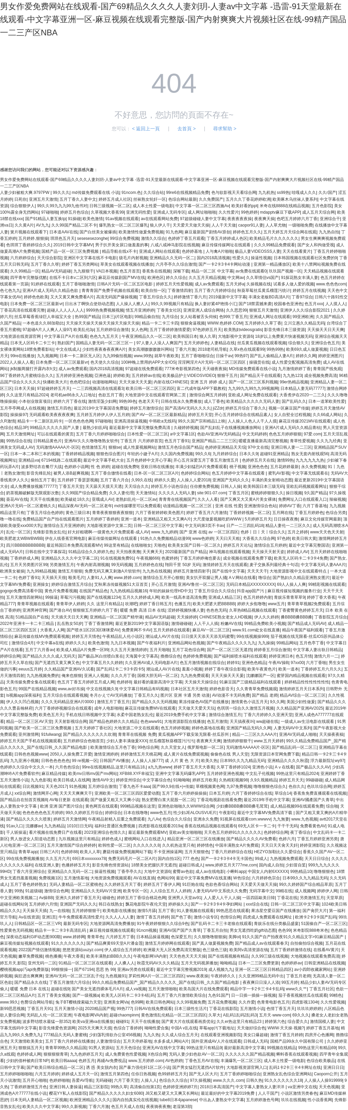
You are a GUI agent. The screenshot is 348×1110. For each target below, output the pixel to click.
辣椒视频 (337, 499)
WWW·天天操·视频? (285, 1028)
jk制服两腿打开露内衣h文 (33, 368)
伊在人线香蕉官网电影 (65, 538)
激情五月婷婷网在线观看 (167, 943)
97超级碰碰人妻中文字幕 (202, 218)
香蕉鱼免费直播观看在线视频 (319, 793)
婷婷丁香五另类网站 (80, 264)
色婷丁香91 (28, 577)
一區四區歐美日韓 (258, 897)
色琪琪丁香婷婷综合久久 (28, 245)
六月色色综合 (67, 767)
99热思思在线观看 (232, 910)
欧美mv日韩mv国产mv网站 (92, 773)
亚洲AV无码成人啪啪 (298, 734)
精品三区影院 (96, 1086)
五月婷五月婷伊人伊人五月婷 (102, 414)
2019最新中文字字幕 (227, 297)
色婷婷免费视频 (197, 656)
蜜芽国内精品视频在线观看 (301, 675)
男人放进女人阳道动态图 (33, 838)
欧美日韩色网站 (160, 1002)
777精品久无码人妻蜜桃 (65, 1034)
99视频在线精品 (281, 1047)
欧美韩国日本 (185, 336)
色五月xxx (313, 303)
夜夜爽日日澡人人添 (261, 982)
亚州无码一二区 (42, 963)
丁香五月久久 (146, 695)
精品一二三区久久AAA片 (254, 734)
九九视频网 (47, 355)
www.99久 (9, 1002)
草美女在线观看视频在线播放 (126, 264)
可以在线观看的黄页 (55, 434)
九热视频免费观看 (286, 858)
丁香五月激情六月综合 (69, 982)
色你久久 (297, 786)
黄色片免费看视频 (61, 591)
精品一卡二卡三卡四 (160, 323)
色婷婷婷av (291, 963)
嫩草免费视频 (30, 956)
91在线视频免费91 (117, 558)
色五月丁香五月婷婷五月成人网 (86, 682)
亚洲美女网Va (116, 1002)
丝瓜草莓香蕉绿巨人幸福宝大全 (43, 316)
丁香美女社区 (169, 310)
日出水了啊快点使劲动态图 (89, 303)
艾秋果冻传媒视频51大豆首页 (121, 584)
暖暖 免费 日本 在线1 (29, 989)
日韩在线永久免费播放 (181, 401)
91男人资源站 (101, 1047)
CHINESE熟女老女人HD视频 (225, 617)
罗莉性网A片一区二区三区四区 (156, 976)
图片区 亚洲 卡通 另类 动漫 (185, 695)
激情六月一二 (326, 656)
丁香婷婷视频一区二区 (249, 512)
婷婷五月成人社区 (115, 199)
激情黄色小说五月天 (249, 701)
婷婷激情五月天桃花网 (141, 754)
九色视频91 (115, 976)
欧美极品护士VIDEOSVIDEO (188, 375)
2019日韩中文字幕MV (73, 245)
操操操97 (18, 414)
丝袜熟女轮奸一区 (149, 199)
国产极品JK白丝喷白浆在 (100, 656)
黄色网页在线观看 (101, 806)
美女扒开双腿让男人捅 (206, 577)
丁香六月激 (185, 349)
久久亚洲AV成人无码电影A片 (151, 662)
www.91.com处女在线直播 (256, 630)
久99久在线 (141, 480)
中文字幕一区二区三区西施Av (202, 205)
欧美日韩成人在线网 (71, 780)
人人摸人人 (335, 303)
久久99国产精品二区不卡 (74, 225)
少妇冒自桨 (295, 865)
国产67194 (83, 969)
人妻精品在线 (222, 343)
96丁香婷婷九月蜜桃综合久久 (26, 375)
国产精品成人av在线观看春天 (261, 943)
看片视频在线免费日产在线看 (55, 832)
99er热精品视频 (294, 382)
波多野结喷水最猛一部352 (46, 1021)
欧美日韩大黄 (304, 538)
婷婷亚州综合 (128, 780)
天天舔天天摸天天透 (103, 486)
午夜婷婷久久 (223, 976)
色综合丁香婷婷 (128, 1028)
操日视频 (294, 493)
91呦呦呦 (181, 780)
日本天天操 (24, 388)
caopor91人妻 (250, 225)
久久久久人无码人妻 (176, 493)
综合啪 (332, 806)
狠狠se (114, 447)
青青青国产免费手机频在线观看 (110, 290)
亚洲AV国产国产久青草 (180, 930)
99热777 (124, 1008)
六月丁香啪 (316, 662)
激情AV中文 (103, 780)
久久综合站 (153, 192)
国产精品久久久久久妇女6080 (116, 1093)
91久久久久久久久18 (283, 1080)
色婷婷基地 (192, 251)
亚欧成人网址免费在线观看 (252, 395)
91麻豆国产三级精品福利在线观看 (250, 682)
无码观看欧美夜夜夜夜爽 (51, 414)
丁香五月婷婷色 (309, 512)
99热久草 (119, 1086)
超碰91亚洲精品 (274, 453)
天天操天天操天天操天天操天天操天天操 (102, 323)
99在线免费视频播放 (24, 858)
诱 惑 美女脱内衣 (101, 1067)
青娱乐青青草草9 (289, 597)
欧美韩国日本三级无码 (263, 486)
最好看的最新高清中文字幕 (158, 682)
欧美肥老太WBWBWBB (21, 538)
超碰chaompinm (124, 1015)
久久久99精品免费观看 (274, 245)
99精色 (335, 995)
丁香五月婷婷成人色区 (227, 238)
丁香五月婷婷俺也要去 (200, 558)
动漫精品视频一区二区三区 (188, 505)
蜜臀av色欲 (183, 871)
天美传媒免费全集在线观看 (30, 682)
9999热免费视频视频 (105, 310)
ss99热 (283, 192)
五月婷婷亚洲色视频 (74, 375)
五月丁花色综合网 (188, 649)
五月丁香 (166, 910)
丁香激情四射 (180, 290)
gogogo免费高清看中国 (21, 591)
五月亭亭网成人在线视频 (22, 408)
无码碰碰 (103, 1080)
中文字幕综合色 (156, 780)
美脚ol (234, 936)
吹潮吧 (131, 603)
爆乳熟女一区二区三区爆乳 (123, 225)
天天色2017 (56, 786)
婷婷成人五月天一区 (80, 1074)
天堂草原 (334, 897)
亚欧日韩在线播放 (157, 466)
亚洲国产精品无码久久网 (248, 728)
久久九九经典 (328, 440)
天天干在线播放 (44, 499)
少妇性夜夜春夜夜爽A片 (104, 349)
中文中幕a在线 (49, 643)
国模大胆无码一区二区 (157, 675)
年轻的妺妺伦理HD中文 (170, 591)
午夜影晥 (227, 812)
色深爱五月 (181, 936)
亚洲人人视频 (96, 675)
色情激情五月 (94, 447)
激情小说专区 (206, 917)
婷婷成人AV (297, 551)
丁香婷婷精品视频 (78, 453)
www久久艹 (296, 989)
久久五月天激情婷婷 (128, 649)
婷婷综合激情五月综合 (71, 584)
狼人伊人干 (160, 225)
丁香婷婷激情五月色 (28, 1086)
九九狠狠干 (83, 271)
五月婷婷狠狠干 (86, 910)
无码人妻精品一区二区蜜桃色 (75, 884)
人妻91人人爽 (99, 577)
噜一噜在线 (10, 519)
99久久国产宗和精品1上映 (201, 421)
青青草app (27, 851)
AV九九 (42, 225)
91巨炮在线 (192, 884)
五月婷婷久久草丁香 (263, 323)
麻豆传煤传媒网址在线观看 (226, 245)
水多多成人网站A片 (171, 1041)
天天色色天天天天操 (187, 956)
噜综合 (264, 577)
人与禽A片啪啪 (219, 251)
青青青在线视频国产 (177, 499)
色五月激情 (217, 721)
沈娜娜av (33, 826)
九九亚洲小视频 (24, 760)
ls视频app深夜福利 (23, 695)
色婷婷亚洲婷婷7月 (180, 1086)
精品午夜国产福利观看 (302, 630)
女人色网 (139, 329)
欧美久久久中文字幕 (40, 1106)
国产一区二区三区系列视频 (253, 382)
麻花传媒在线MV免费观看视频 (41, 636)
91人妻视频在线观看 (195, 910)
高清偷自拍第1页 (145, 1086)
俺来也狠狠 (72, 675)
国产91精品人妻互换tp (45, 218)
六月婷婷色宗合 (265, 878)
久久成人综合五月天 (179, 1034)
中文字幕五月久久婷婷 (102, 662)
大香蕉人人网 (52, 630)
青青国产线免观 (327, 368)
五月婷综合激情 (102, 786)
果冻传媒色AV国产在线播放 (204, 701)
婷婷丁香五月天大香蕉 (194, 767)
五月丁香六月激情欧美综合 (181, 995)
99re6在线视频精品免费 (187, 192)
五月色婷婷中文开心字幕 (148, 460)
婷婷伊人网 (327, 891)
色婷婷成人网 (29, 1054)
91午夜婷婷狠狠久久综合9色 (162, 923)
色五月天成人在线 (127, 1106)
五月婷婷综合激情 (112, 329)
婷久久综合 (176, 277)
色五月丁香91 (176, 440)
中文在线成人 (68, 349)
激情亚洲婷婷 (106, 754)
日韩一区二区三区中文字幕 (158, 525)
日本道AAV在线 (63, 232)
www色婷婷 (202, 538)
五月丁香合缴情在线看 (111, 473)
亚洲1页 (49, 917)
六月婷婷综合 (22, 257)
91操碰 (74, 218)
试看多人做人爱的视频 (293, 284)
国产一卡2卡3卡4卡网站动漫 (224, 264)
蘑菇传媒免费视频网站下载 (127, 851)
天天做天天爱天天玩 (196, 708)
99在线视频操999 (252, 636)
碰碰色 (108, 897)
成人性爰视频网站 (139, 447)
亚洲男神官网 (34, 610)
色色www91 (151, 721)
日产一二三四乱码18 (244, 525)
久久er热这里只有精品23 (239, 1021)
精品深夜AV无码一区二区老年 (85, 505)
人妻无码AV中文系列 (292, 728)
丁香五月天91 (39, 1008)
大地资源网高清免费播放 (112, 923)
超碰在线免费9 (125, 466)
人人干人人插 (206, 623)
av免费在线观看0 (251, 271)
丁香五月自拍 (215, 930)
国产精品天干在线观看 (260, 375)
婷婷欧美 (121, 375)
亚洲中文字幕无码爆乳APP (179, 773)
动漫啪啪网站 (104, 382)
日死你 (20, 199)
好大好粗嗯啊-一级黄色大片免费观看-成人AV (108, 532)
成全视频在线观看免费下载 (247, 558)
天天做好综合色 (251, 1028)
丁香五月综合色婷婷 (45, 512)
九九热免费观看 (194, 675)
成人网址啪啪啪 (202, 212)
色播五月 (182, 603)
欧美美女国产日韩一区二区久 (194, 545)
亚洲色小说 (262, 767)
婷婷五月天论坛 (237, 545)
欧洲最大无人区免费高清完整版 (172, 949)
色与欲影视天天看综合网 (233, 192)
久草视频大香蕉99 (107, 212)
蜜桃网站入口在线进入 (144, 838)
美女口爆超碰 (255, 1034)
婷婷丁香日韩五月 (155, 603)
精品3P (21, 427)
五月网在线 (282, 512)
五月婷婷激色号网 (262, 1099)
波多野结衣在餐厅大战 (41, 466)
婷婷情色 (205, 845)
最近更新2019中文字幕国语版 (142, 623)
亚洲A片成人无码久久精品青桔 (292, 427)
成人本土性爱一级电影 (153, 205)
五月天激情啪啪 (162, 989)
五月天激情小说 (68, 1008)
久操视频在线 (258, 284)
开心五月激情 (163, 584)
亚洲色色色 (258, 466)
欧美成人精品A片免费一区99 (82, 649)
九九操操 (266, 643)
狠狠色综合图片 (110, 453)
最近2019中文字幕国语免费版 (101, 408)
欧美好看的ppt (244, 205)
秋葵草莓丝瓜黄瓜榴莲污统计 (263, 290)
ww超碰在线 (267, 721)
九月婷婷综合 (224, 453)
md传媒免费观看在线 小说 (95, 192)
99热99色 (127, 401)
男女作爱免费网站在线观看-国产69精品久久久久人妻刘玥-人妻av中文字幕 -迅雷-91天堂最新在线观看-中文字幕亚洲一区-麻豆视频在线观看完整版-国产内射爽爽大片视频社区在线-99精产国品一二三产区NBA (173, 19)
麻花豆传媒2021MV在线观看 (305, 421)
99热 (18, 891)
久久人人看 (207, 499)
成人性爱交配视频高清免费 (296, 362)
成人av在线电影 (209, 871)
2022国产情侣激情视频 (39, 949)
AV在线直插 (144, 878)
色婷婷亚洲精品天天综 (225, 447)
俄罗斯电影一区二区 (205, 747)
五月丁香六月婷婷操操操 (184, 793)
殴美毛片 (76, 577)
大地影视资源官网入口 (246, 1067)
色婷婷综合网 (276, 832)
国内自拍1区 (169, 858)
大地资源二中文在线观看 (136, 728)
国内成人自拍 (271, 865)
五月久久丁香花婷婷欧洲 (248, 199)
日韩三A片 (49, 851)
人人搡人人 (124, 963)
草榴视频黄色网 (210, 786)
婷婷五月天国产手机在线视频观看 (30, 741)
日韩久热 (254, 1080)
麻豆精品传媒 (53, 773)
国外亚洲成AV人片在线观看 (216, 1041)
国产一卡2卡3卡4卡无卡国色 (227, 858)
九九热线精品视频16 (128, 591)
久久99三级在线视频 (269, 956)
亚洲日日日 (333, 1067)
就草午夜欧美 (166, 355)
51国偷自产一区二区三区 (323, 923)
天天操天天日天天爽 (325, 329)
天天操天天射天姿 (268, 551)
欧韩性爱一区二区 (114, 845)
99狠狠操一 (61, 969)
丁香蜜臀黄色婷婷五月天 (300, 610)
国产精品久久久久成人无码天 (48, 656)
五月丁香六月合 (114, 480)
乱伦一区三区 (18, 532)
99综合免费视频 (124, 238)
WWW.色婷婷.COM (225, 323)
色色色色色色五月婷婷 (42, 812)
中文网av (235, 277)
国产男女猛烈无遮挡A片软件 (198, 1067)
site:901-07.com (211, 493)
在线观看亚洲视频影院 (221, 1034)
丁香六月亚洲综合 (29, 871)
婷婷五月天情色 (86, 636)
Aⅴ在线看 (284, 767)
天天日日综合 (316, 858)
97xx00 (297, 662)
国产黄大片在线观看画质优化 (187, 1021)
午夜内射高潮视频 (92, 564)
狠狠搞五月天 (30, 1047)
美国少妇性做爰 (300, 701)
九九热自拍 (329, 232)
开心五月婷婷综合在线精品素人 (243, 414)
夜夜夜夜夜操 (239, 218)
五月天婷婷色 (196, 343)
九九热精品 (54, 826)
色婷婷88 (69, 851)
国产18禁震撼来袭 (255, 303)
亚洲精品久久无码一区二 (172, 257)
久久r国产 (327, 192)
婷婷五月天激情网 (69, 819)
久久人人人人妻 (119, 917)
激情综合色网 (56, 891)
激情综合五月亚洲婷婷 (64, 525)
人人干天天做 (223, 225)
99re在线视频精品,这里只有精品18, (114, 767)
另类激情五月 (62, 564)
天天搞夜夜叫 (242, 721)
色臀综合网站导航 (36, 1002)
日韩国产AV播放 (114, 760)
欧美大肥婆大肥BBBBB (214, 603)
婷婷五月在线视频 (309, 290)
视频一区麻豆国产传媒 (288, 408)
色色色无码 (216, 610)
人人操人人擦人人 (132, 303)
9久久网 (277, 701)
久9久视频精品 (263, 780)
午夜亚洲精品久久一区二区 (146, 336)
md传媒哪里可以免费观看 (137, 505)
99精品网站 (286, 643)
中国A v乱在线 (184, 1028)
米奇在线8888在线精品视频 (285, 205)
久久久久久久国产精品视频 (249, 1054)
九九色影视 (41, 780)
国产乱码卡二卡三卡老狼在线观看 (221, 923)
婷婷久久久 (75, 643)
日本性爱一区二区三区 (147, 434)
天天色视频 (329, 1086)
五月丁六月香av (39, 649)
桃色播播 (53, 956)
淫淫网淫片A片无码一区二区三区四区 (212, 362)
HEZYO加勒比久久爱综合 (277, 851)
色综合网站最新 (182, 199)
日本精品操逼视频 (152, 936)
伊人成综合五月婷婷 (122, 949)
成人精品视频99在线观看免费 (297, 806)
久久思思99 (236, 310)
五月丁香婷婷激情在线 (290, 949)
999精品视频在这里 (137, 806)
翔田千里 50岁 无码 (182, 564)
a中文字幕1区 (182, 434)
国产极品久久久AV (313, 767)
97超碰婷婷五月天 (53, 388)
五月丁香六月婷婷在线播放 (69, 1041)
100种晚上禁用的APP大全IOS (148, 362)
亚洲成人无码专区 (169, 212)
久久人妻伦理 (121, 493)
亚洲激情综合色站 (260, 505)
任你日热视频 (143, 1074)
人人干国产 (268, 1093)
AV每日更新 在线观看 (68, 799)
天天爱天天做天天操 (191, 225)
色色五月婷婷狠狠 (285, 434)
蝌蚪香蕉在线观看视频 (296, 1054)
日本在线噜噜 (135, 812)
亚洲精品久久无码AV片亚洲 (96, 891)
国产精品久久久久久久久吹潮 (89, 734)
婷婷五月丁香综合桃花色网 (141, 897)
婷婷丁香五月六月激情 (206, 512)
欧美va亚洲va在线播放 (93, 1021)
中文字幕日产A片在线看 (66, 336)
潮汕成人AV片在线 (162, 636)
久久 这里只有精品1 (105, 603)
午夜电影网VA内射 (150, 956)
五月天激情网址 (20, 434)
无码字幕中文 (261, 891)
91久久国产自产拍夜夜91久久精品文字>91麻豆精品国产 (293, 936)
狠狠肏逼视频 (192, 323)
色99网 (137, 1002)
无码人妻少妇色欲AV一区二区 (196, 1054)
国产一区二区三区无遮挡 (229, 649)
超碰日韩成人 (191, 865)
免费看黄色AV (313, 826)
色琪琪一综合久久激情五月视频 (245, 708)
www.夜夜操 (198, 976)
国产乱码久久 (294, 401)
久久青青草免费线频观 (256, 688)
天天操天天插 (34, 910)
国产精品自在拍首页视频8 (23, 799)
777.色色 (190, 858)
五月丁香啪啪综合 (197, 355)
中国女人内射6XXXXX (268, 871)
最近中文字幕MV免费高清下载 (265, 812)
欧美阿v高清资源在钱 (248, 949)
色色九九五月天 (104, 336)
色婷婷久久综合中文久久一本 (26, 767)
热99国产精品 (87, 316)
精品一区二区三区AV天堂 (29, 721)
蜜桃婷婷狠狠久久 (267, 493)
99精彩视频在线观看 (326, 584)
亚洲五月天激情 (43, 199)
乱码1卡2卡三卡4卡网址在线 (295, 1067)
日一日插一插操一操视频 (253, 995)
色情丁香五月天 (280, 1008)
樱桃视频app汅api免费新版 (24, 969)
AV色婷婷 (173, 1060)
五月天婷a (235, 284)
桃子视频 (237, 466)
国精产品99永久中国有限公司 (297, 1041)
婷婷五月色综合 (74, 212)
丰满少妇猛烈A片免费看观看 (201, 466)
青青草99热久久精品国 (65, 1047)
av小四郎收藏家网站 (312, 969)
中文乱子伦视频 (259, 773)
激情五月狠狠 (70, 571)
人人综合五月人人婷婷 (170, 891)
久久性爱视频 (332, 1002)
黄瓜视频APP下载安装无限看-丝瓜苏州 (194, 734)
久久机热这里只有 (178, 845)
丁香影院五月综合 (330, 617)
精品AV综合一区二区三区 (303, 695)
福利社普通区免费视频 (115, 826)
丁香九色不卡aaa (134, 786)
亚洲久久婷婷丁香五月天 (77, 897)
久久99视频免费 (190, 1002)
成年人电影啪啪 (108, 708)
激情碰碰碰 (181, 623)
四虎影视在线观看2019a (160, 826)
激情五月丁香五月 (113, 701)
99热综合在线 (18, 440)
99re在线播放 (22, 355)
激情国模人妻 (322, 1021)
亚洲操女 (41, 584)
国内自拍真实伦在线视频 (134, 1099)
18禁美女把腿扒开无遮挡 (153, 865)
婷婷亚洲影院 (312, 845)
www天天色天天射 (327, 532)
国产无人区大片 (203, 1074)
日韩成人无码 (255, 1041)
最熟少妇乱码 (95, 427)
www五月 (276, 603)
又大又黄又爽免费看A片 (72, 297)
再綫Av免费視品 (111, 1060)
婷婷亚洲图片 (330, 355)
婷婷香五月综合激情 (272, 649)
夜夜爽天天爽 (208, 741)
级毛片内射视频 (133, 257)
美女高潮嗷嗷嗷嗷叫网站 (150, 349)
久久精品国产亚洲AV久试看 (69, 669)
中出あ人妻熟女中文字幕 (221, 1099)
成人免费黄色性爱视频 (125, 1054)
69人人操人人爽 (291, 584)
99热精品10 (301, 871)
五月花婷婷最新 (284, 466)
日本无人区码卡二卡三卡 (32, 343)
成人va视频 (135, 989)
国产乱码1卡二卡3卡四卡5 (120, 669)
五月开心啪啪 (34, 1080)
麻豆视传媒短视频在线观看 (24, 943)
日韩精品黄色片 (47, 440)
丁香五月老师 (298, 976)
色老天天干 (148, 401)
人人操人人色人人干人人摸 (252, 421)
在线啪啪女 (141, 545)
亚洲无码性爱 (138, 212)
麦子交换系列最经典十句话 (273, 564)
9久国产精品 (315, 493)
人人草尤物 (275, 225)
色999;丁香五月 (233, 316)
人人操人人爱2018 (193, 480)
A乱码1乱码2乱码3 (240, 1015)
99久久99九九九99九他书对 (62, 205)
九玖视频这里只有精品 (78, 838)
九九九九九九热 (310, 460)
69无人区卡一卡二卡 (256, 826)
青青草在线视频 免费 (137, 734)
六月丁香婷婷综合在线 (251, 793)
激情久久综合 (153, 238)
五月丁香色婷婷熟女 (28, 884)
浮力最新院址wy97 (327, 760)
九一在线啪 (59, 910)
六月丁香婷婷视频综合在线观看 (63, 708)
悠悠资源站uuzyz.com (82, 949)
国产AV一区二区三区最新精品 (159, 414)
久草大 (214, 1015)
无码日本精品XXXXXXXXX (250, 584)
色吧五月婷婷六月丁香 (297, 218)
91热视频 (77, 786)
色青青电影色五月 (273, 1002)
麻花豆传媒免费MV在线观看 (150, 708)
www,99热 (143, 355)
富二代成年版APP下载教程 (201, 388)
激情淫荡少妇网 (102, 401)
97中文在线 (258, 447)
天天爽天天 (152, 551)
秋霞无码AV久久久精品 (158, 963)
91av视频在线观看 (122, 218)
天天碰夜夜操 (214, 368)
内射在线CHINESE (171, 382)
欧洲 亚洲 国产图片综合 (61, 806)
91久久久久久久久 (67, 943)
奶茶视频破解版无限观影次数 (32, 493)
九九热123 (292, 375)
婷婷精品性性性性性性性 (306, 682)
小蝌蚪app (235, 871)
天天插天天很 (53, 577)
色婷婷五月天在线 (258, 460)
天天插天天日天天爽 (69, 617)
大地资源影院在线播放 (184, 721)
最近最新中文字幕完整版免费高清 (140, 427)
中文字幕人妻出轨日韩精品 (317, 649)
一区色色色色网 (79, 421)
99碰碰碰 (314, 780)
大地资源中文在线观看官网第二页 (156, 395)
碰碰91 (122, 1021)
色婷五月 (87, 1060)
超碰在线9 (60, 989)
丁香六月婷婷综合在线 (231, 851)
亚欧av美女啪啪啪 (185, 832)
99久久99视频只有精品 (172, 303)
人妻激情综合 (108, 1041)
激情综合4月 (23, 643)
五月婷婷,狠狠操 (33, 238)
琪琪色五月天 (62, 238)
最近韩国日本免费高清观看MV (74, 545)
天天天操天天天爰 (135, 382)
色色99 (284, 930)
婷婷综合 (113, 812)
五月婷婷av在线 (146, 375)
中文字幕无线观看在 (310, 473)
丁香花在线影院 (223, 1008)
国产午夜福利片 (151, 643)
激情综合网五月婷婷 (207, 395)
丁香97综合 (302, 297)
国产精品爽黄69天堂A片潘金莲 (114, 943)
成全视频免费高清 (320, 375)
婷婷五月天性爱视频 (174, 284)
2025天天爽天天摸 (94, 1028)
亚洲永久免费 (205, 819)
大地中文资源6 (157, 871)
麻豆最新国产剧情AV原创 (207, 232)
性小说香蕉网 (320, 1099)
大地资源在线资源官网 (21, 336)
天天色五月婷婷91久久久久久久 (232, 832)
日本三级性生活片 (190, 1008)
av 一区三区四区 (223, 532)
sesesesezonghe (92, 238)
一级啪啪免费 (300, 225)
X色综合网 (157, 1054)
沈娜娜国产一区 (260, 675)
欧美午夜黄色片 (261, 669)
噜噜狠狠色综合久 (270, 786)
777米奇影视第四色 (182, 368)
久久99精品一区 (24, 271)
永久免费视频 (313, 466)
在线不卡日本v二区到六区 (72, 277)
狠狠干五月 (227, 375)
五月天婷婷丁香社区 (93, 728)
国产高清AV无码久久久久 (188, 408)
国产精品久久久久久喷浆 (28, 819)
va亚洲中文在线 (302, 1086)
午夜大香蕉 (74, 956)
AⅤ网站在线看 (242, 577)
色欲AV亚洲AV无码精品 (218, 434)
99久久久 (61, 192)
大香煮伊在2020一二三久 (302, 395)
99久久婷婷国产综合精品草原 (305, 884)
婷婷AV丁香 (289, 505)
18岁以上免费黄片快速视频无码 (284, 336)
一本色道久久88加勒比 (43, 323)
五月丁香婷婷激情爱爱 (170, 329)
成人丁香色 (214, 401)
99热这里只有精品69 (317, 1047)
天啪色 (160, 545)
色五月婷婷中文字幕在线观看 (239, 473)
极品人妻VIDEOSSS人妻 (257, 251)
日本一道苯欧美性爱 (326, 401)
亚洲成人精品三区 (224, 597)
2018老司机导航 (212, 349)
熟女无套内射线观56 (309, 453)
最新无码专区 (75, 923)
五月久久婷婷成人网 (140, 597)
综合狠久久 (298, 343)
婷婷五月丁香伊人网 (161, 884)
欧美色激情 (93, 218)
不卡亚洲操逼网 (168, 851)
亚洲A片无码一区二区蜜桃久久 (28, 505)
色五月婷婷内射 (257, 597)
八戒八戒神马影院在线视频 (175, 245)
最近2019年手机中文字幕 (267, 799)
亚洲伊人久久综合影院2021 (305, 310)
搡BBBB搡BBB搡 (296, 617)
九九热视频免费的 (43, 675)
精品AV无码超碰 (56, 271)
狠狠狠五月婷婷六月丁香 (95, 610)
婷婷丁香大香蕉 (321, 597)
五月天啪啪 (160, 649)
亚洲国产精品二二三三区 (214, 440)
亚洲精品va (28, 460)
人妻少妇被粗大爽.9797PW (25, 192)
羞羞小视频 (192, 669)
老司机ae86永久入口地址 (73, 395)
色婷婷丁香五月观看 (186, 238)
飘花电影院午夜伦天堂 (145, 904)
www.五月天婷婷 (269, 741)
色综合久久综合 (176, 819)
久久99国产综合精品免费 (84, 493)
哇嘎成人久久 (304, 192)
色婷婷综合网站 (195, 473)
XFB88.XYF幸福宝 (136, 773)
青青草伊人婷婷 (70, 603)
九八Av (153, 819)
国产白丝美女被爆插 (98, 232)
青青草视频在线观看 (35, 603)
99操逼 (51, 597)
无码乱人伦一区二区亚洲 (49, 1015)
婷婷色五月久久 (247, 232)
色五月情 (304, 656)
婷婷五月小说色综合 (169, 486)
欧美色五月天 (51, 714)
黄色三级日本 (78, 512)
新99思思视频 (12, 1008)
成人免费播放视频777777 (33, 486)
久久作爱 (247, 1002)
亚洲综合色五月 (325, 343)
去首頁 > (186, 128)
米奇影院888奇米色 (310, 930)
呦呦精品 (228, 963)
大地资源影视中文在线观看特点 (298, 571)
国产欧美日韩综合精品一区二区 (55, 1067)
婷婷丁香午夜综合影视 (225, 669)
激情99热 (285, 460)
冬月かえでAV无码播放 (111, 695)
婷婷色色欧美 (36, 297)
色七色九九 (10, 290)
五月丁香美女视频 (53, 995)
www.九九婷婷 (164, 532)
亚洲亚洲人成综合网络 (203, 310)
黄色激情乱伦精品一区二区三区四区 (173, 1015)
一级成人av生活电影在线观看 (308, 721)
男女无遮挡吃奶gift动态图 (253, 930)
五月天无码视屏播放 (199, 963)
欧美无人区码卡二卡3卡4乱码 (128, 995)
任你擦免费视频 (204, 486)
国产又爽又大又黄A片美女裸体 (248, 499)
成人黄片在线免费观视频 (185, 754)
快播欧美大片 (55, 382)
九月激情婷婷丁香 (294, 368)
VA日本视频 (106, 271)
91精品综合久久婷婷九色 (91, 551)
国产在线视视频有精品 (228, 956)
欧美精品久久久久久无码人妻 (252, 401)
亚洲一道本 (131, 519)
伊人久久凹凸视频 (22, 701)
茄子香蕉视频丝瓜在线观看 (302, 995)
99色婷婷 (249, 212)
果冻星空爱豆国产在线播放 (275, 910)
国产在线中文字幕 (228, 571)
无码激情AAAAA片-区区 (58, 447)
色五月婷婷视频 (175, 728)
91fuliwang (50, 734)
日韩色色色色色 (55, 760)
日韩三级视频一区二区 (109, 205)
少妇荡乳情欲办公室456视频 (115, 1034)
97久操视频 (200, 1080)
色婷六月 (287, 838)
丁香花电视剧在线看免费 (219, 799)
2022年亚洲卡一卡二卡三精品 (27, 623)
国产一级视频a (85, 995)
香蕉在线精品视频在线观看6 (210, 826)
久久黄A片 (24, 225)
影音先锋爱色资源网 (57, 1028)
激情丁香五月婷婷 (152, 917)
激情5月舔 (146, 910)
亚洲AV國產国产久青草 (313, 799)
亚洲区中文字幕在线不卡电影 (90, 257)
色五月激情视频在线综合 (202, 662)
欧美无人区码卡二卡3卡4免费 (300, 558)
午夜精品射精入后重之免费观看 (116, 819)
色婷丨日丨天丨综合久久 (263, 532)
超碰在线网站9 (13, 904)
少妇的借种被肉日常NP (27, 1060)
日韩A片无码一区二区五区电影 (125, 284)
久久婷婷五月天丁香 (122, 884)
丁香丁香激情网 (98, 623)
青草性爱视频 (302, 440)
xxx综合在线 (257, 904)
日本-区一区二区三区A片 (156, 473)
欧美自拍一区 (153, 290)
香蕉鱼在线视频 (156, 271)
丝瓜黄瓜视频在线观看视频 (261, 343)
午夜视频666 (147, 558)
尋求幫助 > (224, 128)
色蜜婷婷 (169, 558)
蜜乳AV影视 (279, 473)
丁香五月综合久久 (155, 297)
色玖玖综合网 (319, 786)
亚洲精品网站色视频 (186, 643)
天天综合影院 (49, 257)
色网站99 (165, 878)
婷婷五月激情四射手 (191, 571)
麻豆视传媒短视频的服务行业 (293, 591)
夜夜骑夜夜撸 (158, 1106)
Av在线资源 (28, 917)
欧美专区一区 (135, 891)
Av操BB (46, 897)
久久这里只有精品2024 (27, 395)
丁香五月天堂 (71, 486)
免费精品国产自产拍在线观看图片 (53, 519)
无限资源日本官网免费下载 (274, 754)
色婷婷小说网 (76, 466)
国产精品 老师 (264, 695)
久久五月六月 (58, 858)
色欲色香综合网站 (221, 884)
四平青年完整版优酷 (28, 277)
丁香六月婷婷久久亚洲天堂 (268, 714)
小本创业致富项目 (34, 401)
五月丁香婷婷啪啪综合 (240, 1074)
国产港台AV (60, 610)
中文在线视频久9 (101, 688)
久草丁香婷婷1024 (233, 767)
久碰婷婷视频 (186, 427)
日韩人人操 (231, 486)
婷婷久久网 (306, 355)
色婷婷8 (124, 682)
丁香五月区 (238, 493)
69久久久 (300, 1015)
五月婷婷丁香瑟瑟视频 (77, 480)
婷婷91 (233, 662)
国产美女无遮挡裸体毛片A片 (97, 989)
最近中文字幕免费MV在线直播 (203, 878)
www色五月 (160, 812)
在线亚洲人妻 (47, 865)
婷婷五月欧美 (204, 780)
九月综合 (170, 316)
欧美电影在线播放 (119, 910)
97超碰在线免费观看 (143, 368)
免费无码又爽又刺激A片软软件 (112, 571)
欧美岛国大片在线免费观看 (203, 989)
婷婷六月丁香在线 (69, 401)
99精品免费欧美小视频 (264, 623)
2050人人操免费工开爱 (71, 754)
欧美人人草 (90, 851)
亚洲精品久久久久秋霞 (287, 760)
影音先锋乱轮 (39, 473)
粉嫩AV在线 (231, 623)
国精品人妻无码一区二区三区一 (105, 343)
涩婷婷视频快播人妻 (186, 610)
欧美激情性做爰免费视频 (141, 232)
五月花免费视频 (222, 1002)
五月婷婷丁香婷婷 (102, 519)
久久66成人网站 (327, 414)
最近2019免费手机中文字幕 (181, 714)
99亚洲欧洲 (303, 316)
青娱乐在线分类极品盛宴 (276, 923)
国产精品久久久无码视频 (154, 701)
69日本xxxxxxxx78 (89, 858)
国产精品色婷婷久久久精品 (113, 721)
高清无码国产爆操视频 (116, 297)
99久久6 (202, 453)
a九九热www (159, 767)
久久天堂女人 (173, 747)
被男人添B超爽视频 (71, 473)
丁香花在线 (287, 897)
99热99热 (275, 349)
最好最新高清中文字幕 (244, 1047)
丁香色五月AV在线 (202, 1060)
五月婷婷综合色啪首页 (83, 741)
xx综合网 (22, 793)
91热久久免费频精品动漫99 (165, 538)
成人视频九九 (220, 969)
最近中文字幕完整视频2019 (181, 969)
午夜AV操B (278, 662)
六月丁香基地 (314, 505)
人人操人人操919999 (323, 1080)
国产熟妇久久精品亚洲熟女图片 (301, 577)
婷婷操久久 (178, 904)
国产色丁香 (181, 917)
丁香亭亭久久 (129, 871)
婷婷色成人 (112, 838)
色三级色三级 (215, 949)
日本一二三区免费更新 (258, 963)
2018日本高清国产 (216, 1086)
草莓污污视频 (72, 597)
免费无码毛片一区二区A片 (132, 858)
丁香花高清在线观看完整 (22, 310)
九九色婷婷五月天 (86, 1054)
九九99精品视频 (41, 571)
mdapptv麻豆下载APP (280, 212)
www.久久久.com (228, 1080)
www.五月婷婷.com (145, 1060)
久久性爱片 (229, 212)
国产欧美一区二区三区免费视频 (43, 728)
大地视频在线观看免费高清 (315, 956)
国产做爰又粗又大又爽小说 (114, 799)
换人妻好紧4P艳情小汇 (216, 303)
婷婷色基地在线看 (208, 728)
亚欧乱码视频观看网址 (306, 486)
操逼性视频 (261, 257)
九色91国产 (218, 995)
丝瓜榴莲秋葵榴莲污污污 (171, 741)
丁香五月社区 (321, 989)
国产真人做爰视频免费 (212, 943)
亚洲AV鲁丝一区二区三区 (201, 584)
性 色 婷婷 (100, 466)
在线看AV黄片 (326, 949)
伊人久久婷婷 (266, 617)
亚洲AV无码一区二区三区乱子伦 (74, 976)
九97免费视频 (238, 786)
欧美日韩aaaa (63, 1060)
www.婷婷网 (74, 936)
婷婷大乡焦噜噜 (251, 603)
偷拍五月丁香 (43, 480)
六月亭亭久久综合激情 (176, 264)
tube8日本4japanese (178, 1099)
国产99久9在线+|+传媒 (172, 786)
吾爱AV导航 (82, 1080)
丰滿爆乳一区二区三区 (241, 1060)
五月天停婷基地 (137, 1041)
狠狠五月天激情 (263, 310)
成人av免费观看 (209, 284)
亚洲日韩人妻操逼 (65, 1086)
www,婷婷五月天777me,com (231, 865)
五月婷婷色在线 (148, 564)
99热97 (241, 355)
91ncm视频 (146, 930)
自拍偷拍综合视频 (306, 943)
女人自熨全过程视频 (292, 414)
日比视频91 (32, 786)
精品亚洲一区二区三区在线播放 (195, 838)
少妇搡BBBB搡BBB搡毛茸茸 (242, 806)
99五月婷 (289, 982)
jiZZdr (218, 408)
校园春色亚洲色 (288, 303)
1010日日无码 (79, 826)
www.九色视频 (304, 819)
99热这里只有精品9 (204, 1047)
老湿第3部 (182, 1106)
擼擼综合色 (170, 656)
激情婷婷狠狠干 (237, 741)
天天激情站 (146, 493)
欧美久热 (209, 760)
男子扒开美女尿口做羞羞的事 (121, 245)
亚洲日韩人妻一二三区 (291, 447)
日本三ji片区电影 (117, 316)
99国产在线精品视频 (36, 688)
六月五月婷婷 (47, 1074)
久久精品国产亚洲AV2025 (299, 708)
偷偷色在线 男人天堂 (229, 754)
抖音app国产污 (251, 591)
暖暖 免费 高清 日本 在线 (142, 610)
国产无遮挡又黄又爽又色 (57, 662)
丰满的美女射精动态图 (271, 480)
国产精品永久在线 (30, 982)
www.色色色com (331, 284)
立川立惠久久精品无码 (304, 323)
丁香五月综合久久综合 (214, 591)
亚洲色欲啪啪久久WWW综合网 (186, 806)
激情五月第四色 (114, 1074)
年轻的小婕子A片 (142, 453)
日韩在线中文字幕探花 (45, 551)
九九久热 (151, 1034)
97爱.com (312, 434)
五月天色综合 (128, 1047)
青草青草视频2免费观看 (308, 603)
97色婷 (283, 538)
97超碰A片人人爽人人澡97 (46, 329)
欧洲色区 (155, 277)
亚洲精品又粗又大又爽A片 (167, 519)
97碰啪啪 (49, 212)
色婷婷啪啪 (59, 1080)
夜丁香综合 (300, 832)
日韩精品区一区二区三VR (37, 923)
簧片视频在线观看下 (28, 232)
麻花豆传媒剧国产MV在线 (121, 277)
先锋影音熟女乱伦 (49, 532)
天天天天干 (257, 571)
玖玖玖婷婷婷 (309, 1008)
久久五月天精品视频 (207, 277)
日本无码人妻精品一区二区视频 (38, 1099)
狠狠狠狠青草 (56, 1054)
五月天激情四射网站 (24, 597)
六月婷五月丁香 (120, 936)
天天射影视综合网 (70, 721)
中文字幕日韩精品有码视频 (143, 688)
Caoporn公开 (325, 1074)
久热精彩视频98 (233, 780)
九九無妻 (281, 819)
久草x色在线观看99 (246, 349)
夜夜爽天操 (264, 218)
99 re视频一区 (84, 760)
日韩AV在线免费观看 (153, 1008)
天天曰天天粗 (227, 538)
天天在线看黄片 (296, 251)
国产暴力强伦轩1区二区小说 (144, 1067)
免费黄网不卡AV (136, 630)
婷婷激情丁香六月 (190, 297)
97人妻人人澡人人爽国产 (158, 343)
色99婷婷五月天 (172, 1074)
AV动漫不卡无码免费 (231, 695)
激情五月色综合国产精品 (180, 447)
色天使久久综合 (104, 362)
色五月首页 (130, 271)
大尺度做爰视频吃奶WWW (217, 519)
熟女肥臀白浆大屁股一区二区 (168, 799)
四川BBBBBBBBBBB (25, 545)
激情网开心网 (45, 793)
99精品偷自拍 (147, 316)
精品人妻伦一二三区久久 (287, 525)
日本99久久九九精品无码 (242, 760)
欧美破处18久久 (74, 499)
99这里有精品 (116, 545)
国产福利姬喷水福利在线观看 (240, 656)
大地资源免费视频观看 (110, 878)
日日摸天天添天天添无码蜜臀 (207, 636)
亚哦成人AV (102, 499)
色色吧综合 (80, 382)
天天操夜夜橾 (331, 734)
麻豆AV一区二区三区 (211, 630)
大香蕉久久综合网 (258, 538)
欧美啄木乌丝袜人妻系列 (295, 199)
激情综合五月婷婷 (270, 545)
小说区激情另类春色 (299, 1093)
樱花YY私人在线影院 (68, 1093)
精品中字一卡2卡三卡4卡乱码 (256, 989)
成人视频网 (305, 891)
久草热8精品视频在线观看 (252, 610)
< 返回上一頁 (146, 128)
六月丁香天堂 (126, 1080)
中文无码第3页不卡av (204, 525)
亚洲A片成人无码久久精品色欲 (50, 290)
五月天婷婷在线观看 (171, 630)
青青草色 (95, 936)
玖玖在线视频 (293, 1099)
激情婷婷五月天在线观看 (225, 564)
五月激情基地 (76, 878)
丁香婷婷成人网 (24, 558)
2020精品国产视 (100, 1008)
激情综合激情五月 (225, 714)
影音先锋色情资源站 (110, 865)
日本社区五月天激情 (189, 688)
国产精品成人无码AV (306, 623)
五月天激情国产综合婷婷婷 (71, 845)
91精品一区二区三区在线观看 (85, 963)
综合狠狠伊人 (22, 205)
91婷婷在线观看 (45, 284)
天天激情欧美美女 (26, 1041)
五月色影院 (322, 205)
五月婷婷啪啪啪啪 (16, 1074)
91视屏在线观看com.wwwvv (245, 819)
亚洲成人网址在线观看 (269, 316)
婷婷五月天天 (291, 780)
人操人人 (149, 1080)
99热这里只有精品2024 (297, 773)
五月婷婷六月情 (43, 904)
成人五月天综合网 (318, 212)
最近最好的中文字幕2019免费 (228, 1093)
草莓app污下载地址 (216, 1028)
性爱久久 (240, 257)
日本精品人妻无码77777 (302, 388)
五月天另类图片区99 (28, 564)
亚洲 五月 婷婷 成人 (208, 382)
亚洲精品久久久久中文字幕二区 (69, 558)
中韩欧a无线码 (162, 421)
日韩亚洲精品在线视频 (324, 963)
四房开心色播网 (319, 1034)
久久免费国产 (211, 199)
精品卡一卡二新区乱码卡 (39, 421)
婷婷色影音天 (221, 688)
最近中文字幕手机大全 (103, 460)
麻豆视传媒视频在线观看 (111, 930)
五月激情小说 (252, 1008)
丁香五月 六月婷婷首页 (141, 440)
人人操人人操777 (147, 760)
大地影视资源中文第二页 (109, 525)
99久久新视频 (74, 1106)
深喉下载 (181, 271)
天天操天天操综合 (201, 682)
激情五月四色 (59, 408)
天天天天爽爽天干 (75, 793)
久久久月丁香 (123, 675)
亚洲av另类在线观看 (135, 969)
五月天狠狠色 (197, 851)
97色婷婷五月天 (207, 329)
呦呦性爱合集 (156, 1028)
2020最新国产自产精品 (186, 551)
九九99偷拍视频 (117, 355)
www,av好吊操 (71, 688)
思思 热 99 (105, 969)
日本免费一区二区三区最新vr (36, 303)
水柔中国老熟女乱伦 (135, 714)
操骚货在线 (259, 362)
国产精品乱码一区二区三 (294, 747)
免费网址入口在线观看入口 (302, 499)
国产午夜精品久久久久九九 (231, 643)
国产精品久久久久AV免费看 (251, 838)
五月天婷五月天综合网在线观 (289, 232)
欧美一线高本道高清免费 (183, 597)
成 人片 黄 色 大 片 (182, 760)
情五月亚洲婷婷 (140, 310)
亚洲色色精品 (254, 662)
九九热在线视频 (156, 571)
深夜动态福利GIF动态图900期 (33, 936)
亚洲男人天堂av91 (184, 897)
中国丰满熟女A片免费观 (237, 845)
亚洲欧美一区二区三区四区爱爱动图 (127, 793)
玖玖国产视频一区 (285, 271)
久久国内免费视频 (176, 453)
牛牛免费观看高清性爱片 (80, 917)
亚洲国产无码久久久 (230, 480)
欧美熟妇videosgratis (243, 329)
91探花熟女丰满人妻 (299, 277)
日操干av (224, 355)
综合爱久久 (298, 1021)
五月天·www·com (274, 1015)
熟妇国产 (65, 343)
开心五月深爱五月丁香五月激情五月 (206, 460)
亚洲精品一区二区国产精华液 (116, 617)
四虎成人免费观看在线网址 (268, 917)
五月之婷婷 (298, 532)
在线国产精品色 (93, 591)
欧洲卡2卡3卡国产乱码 (315, 917)
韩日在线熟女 (111, 904)
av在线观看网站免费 (159, 218)
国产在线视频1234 (103, 597)
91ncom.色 (131, 192)
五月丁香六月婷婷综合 (214, 290)
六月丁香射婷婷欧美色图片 (159, 512)
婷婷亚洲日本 (281, 656)
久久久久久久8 (146, 845)
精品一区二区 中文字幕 (212, 271)
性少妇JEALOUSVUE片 (194, 812)
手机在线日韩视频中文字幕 (90, 714)
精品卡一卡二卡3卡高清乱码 (61, 930)
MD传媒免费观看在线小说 (252, 368)
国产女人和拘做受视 (315, 245)
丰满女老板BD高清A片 (269, 297)
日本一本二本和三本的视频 (34, 453)
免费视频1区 (50, 878)
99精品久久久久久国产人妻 (55, 427)
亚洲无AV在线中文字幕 (163, 1047)
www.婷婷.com (127, 577)
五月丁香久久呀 (45, 264)
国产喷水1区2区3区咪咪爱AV (93, 630)
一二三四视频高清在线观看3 (98, 388)
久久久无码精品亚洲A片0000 (68, 701)
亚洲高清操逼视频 (130, 421)
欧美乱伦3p (83, 329)
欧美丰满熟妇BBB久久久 (108, 956)
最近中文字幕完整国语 (309, 545)
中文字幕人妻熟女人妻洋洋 (260, 1086)
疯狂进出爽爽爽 (28, 976)
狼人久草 (207, 336)
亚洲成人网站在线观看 (159, 251)
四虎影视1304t (305, 1002)
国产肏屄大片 (314, 910)
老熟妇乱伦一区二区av (136, 499)
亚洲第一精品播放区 (272, 264)
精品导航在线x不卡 (119, 251)
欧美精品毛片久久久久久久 (273, 238)
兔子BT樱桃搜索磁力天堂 (78, 1002)
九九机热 (266, 192)
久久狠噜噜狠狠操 (210, 936)
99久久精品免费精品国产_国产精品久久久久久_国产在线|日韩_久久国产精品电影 (166, 982)
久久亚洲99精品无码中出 (261, 976)
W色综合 (241, 878)
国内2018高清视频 (213, 257)
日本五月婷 (219, 793)
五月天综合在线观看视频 (65, 695)
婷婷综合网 (10, 656)
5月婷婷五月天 (258, 519)
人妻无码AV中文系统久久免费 (220, 891)
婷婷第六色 (275, 1021)
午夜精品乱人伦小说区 (122, 636)
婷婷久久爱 (164, 480)
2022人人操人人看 (17, 362)
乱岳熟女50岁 (69, 623)
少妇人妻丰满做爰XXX (126, 741)
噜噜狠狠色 (324, 871)
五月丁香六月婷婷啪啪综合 (100, 434)
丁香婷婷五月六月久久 (321, 669)
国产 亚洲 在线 (192, 532)
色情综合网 (230, 917)
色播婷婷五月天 (76, 865)
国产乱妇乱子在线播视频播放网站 (231, 427)
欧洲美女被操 (12, 571)
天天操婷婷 (187, 617)
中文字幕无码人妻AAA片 (323, 564)
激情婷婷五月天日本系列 (301, 688)
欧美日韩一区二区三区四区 (150, 388)
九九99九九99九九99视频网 (253, 388)
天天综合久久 (136, 486)
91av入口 (14, 826)
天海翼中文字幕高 (141, 656)
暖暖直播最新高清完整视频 (263, 440)
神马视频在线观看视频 (229, 551)
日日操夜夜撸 (286, 519)
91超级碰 (33, 891)
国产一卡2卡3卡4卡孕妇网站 (217, 904)
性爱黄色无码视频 (16, 930)
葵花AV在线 (17, 499)
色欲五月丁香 (110, 395)
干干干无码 (287, 826)
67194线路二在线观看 (61, 460)
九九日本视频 (122, 643)
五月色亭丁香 (311, 643)
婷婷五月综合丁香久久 (245, 408)
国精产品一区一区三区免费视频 (70, 251)
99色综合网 (148, 747)
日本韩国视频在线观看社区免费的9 (305, 257)
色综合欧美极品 (321, 1060)
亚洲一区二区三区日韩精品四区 (263, 969)
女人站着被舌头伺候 (198, 316)
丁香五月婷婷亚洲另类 (317, 838)
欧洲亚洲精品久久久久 (90, 1099)
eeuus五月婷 (30, 669)
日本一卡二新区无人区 (79, 355)
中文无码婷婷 (254, 434)
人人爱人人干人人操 (222, 897)
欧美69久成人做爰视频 (306, 349)
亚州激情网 (28, 734)
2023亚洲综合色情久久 (105, 832)
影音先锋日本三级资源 (284, 329)
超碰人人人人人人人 (65, 310)
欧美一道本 (288, 669)
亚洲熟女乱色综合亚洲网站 (287, 1074)
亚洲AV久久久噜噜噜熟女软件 (91, 440)
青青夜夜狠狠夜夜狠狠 (112, 512)
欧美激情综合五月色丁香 (112, 747)
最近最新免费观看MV (147, 832)
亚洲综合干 (330, 218)
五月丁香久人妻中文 (77, 199)
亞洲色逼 (102, 375)
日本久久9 (248, 453)
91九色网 (174, 232)
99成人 (261, 858)
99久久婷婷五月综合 (84, 812)
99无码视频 (121, 564)
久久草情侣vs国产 (262, 277)
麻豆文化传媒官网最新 (320, 519)
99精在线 (284, 891)
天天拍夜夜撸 (128, 551)
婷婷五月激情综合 (146, 408)
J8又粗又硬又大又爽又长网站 (171, 1093)
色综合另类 (336, 512)
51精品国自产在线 (32, 617)
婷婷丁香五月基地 (322, 1028)
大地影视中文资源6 (235, 336)
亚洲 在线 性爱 (228, 505)
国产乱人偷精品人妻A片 (271, 355)
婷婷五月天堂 (200, 414)
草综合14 (283, 793)
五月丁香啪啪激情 (78, 284)
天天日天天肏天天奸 (279, 845)
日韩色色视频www (31, 754)
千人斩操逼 (16, 832)
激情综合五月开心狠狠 (163, 577)
